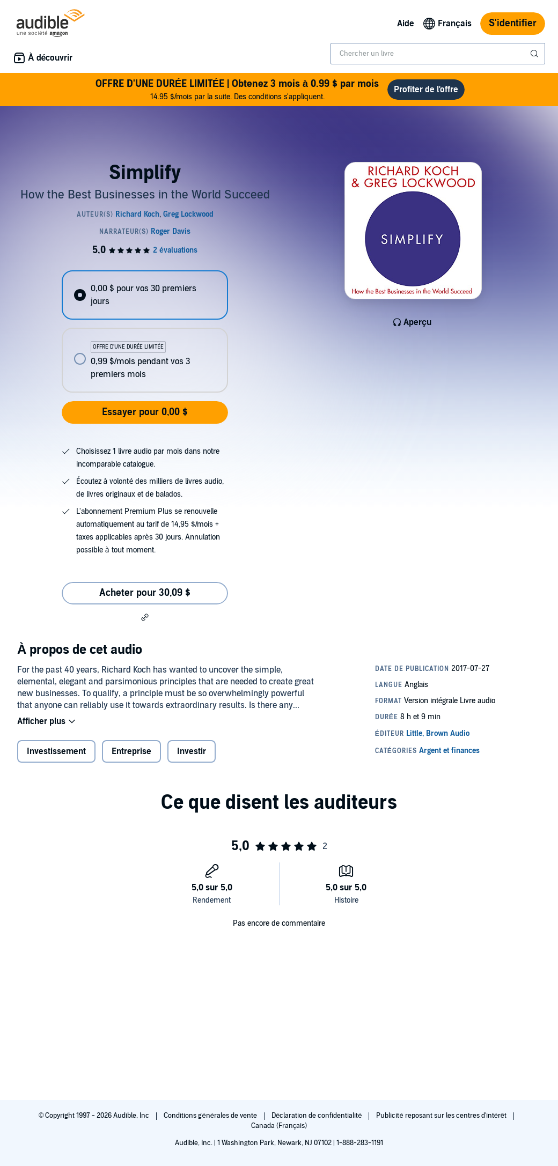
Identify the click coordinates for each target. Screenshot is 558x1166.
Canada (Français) (279, 1125)
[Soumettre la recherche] (535, 53)
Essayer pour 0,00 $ (145, 412)
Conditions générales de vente (211, 1115)
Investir (191, 751)
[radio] (144, 295)
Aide (405, 23)
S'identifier (513, 23)
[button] (145, 617)
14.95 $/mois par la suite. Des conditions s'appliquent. (237, 89)
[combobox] (438, 53)
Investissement (56, 751)
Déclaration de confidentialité (317, 1115)
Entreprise (131, 751)
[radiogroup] (144, 331)
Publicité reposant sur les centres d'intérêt (442, 1115)
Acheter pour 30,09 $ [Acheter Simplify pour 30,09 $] (144, 593)
